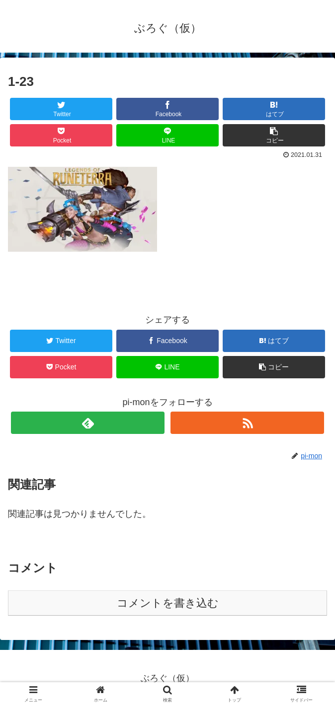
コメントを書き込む (168, 603)
